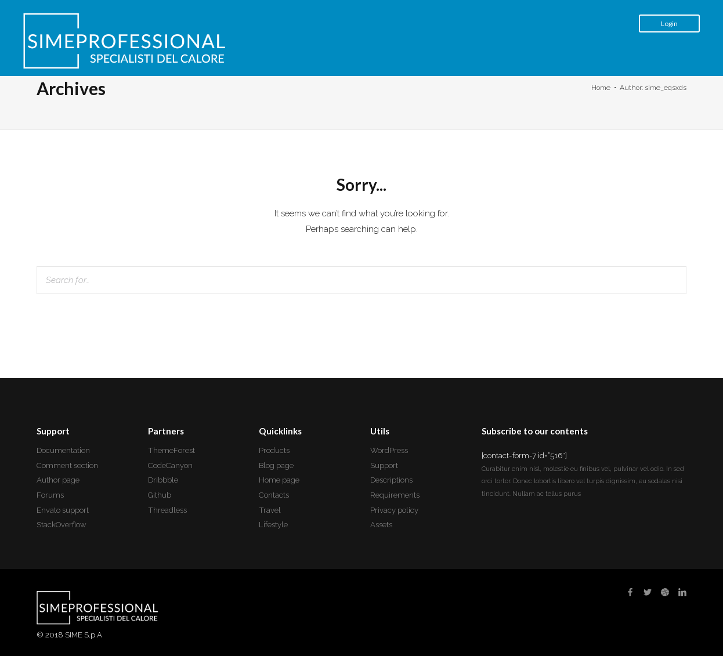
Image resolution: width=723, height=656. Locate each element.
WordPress (389, 450)
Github (159, 495)
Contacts (274, 495)
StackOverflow (61, 524)
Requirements (395, 495)
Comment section (67, 465)
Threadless (167, 510)
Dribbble (163, 480)
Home (600, 88)
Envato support (63, 510)
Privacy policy (394, 510)
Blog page (276, 465)
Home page (279, 480)
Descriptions (391, 480)
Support (384, 465)
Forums (50, 495)
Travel (270, 510)
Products (274, 450)
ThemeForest (171, 450)
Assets (381, 524)
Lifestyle (273, 524)
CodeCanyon (170, 465)
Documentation (63, 450)
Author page (58, 480)
